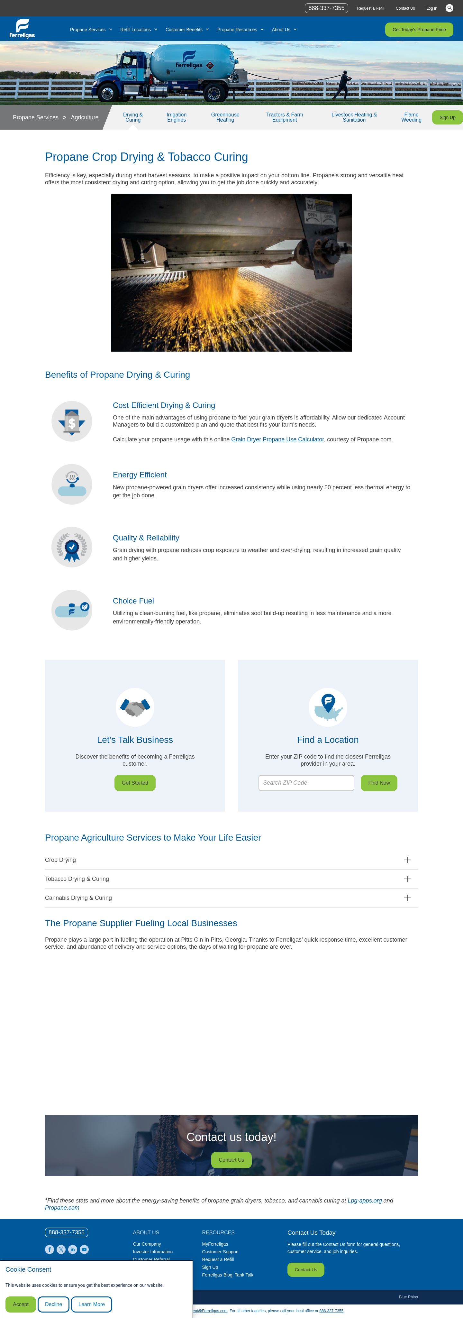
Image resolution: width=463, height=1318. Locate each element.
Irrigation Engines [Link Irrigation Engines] (176, 117)
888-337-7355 (331, 1311)
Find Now (379, 783)
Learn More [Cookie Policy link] (91, 1304)
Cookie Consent (28, 1269)
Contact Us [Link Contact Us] (405, 8)
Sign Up (210, 1267)
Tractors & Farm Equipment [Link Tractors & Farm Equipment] (284, 117)
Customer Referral (151, 1259)
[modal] (96, 1289)
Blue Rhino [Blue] (408, 1297)
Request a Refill (218, 1259)
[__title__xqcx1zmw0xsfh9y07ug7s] (22, 28)
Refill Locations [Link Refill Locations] (135, 29)
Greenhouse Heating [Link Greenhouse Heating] (225, 117)
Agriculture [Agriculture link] (85, 117)
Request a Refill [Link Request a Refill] (371, 8)
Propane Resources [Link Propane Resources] (237, 29)
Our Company (147, 1244)
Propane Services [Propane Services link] (36, 117)
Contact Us (306, 1269)
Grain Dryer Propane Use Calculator (277, 439)
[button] (231, 860)
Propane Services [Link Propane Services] (88, 29)
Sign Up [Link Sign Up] (448, 117)
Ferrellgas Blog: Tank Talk (228, 1274)
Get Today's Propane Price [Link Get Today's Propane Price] (419, 29)
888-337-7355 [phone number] (326, 8)
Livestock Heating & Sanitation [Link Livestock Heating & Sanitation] (354, 117)
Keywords (449, 7)
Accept (21, 1304)
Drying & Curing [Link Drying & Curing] (133, 117)
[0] (66, 1232)
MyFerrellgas (215, 1244)
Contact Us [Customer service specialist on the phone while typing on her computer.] (231, 1160)
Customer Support (220, 1251)
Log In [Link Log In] (432, 8)
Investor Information (153, 1251)
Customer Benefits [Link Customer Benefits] (184, 29)
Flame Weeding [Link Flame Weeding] (411, 117)
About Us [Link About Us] (281, 29)
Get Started (135, 783)
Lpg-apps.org (365, 1200)
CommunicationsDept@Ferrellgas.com (194, 1311)
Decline (53, 1304)
